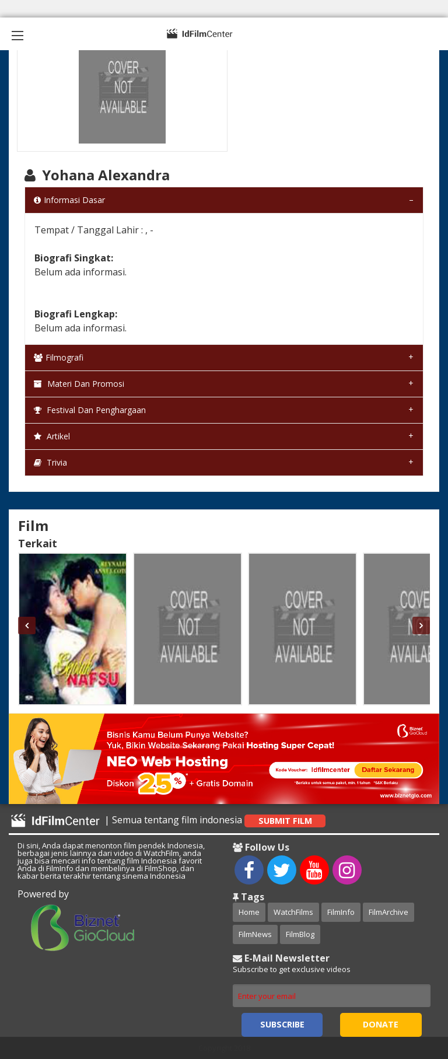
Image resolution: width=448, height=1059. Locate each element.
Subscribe (282, 1024)
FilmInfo (341, 912)
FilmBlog (300, 934)
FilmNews (255, 934)
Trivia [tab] (50, 462)
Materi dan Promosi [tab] (79, 383)
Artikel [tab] (52, 436)
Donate (380, 1024)
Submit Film (285, 820)
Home (249, 912)
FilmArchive (388, 912)
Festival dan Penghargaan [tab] (90, 409)
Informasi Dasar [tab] (69, 199)
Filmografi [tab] (58, 357)
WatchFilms (293, 912)
